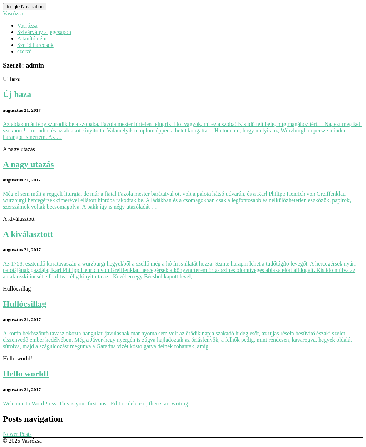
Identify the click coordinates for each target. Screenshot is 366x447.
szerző (24, 51)
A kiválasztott (28, 234)
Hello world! (26, 373)
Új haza (17, 94)
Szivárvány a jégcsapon (44, 32)
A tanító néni (32, 38)
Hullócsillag (24, 303)
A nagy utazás (28, 164)
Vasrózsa (27, 26)
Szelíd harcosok (35, 45)
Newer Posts (17, 434)
